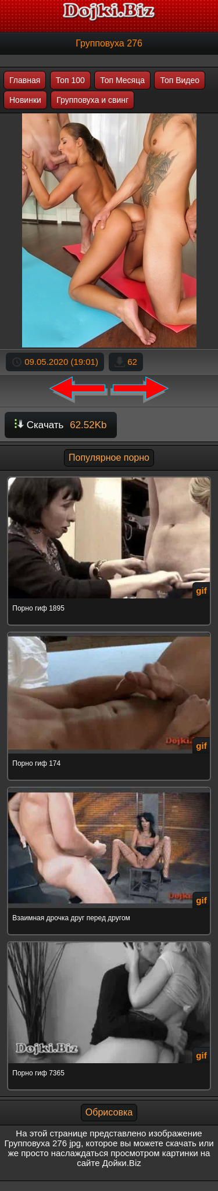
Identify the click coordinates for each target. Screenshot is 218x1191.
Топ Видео (179, 80)
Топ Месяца (122, 80)
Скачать (61, 425)
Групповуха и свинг (92, 100)
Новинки (25, 100)
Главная (24, 80)
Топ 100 (70, 80)
